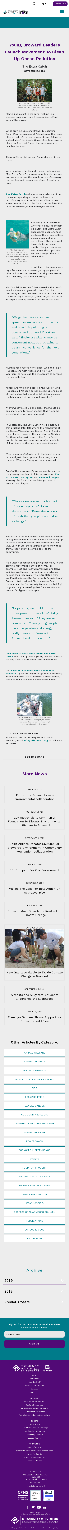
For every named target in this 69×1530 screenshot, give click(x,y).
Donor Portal (34, 1424)
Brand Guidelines (34, 1461)
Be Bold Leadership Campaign (34, 1079)
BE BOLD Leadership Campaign (34, 1428)
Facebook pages (49, 477)
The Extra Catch (16, 194)
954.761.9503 (35, 1483)
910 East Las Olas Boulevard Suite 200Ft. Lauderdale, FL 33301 (36, 1477)
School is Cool (34, 1229)
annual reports (34, 1061)
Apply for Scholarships (34, 1457)
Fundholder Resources (34, 1431)
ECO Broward (34, 1141)
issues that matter (35, 1194)
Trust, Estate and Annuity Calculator (34, 1415)
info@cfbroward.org (36, 740)
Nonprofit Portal (34, 1447)
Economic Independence (34, 1150)
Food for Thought (34, 1167)
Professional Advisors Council (34, 1212)
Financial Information (34, 1385)
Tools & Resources (34, 1405)
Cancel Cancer (35, 1105)
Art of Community (34, 1070)
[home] (14, 12)
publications (34, 1220)
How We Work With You (34, 1402)
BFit (34, 1088)
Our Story (34, 1379)
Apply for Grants (34, 1454)
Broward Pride (34, 1097)
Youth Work (34, 1238)
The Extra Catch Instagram (33, 476)
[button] (45, 3)
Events (34, 1158)
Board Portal (34, 1392)
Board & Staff (34, 1382)
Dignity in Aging (34, 1132)
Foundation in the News (35, 1176)
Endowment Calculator (34, 1412)
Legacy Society (34, 1203)
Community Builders (34, 1114)
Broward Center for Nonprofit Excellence (34, 1451)
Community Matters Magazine (34, 1123)
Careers (34, 1389)
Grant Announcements (34, 1185)
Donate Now (60, 4)
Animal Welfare (34, 1052)
